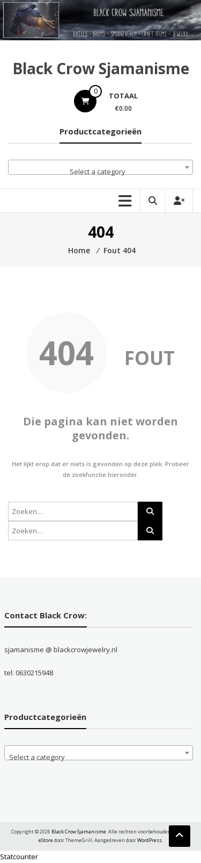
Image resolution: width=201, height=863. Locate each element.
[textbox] (100, 171)
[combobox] (100, 167)
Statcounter (19, 856)
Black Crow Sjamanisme (100, 68)
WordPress (149, 840)
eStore (46, 840)
